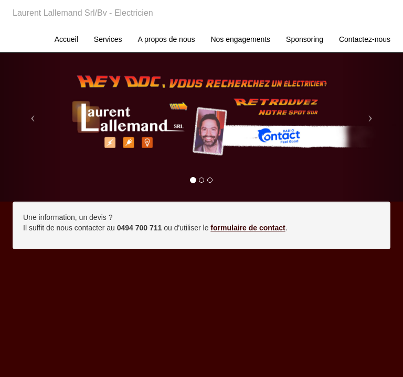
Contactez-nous (364, 39)
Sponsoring (304, 39)
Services (108, 39)
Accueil (66, 39)
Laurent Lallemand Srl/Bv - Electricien (83, 12)
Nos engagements (240, 39)
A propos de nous (166, 39)
